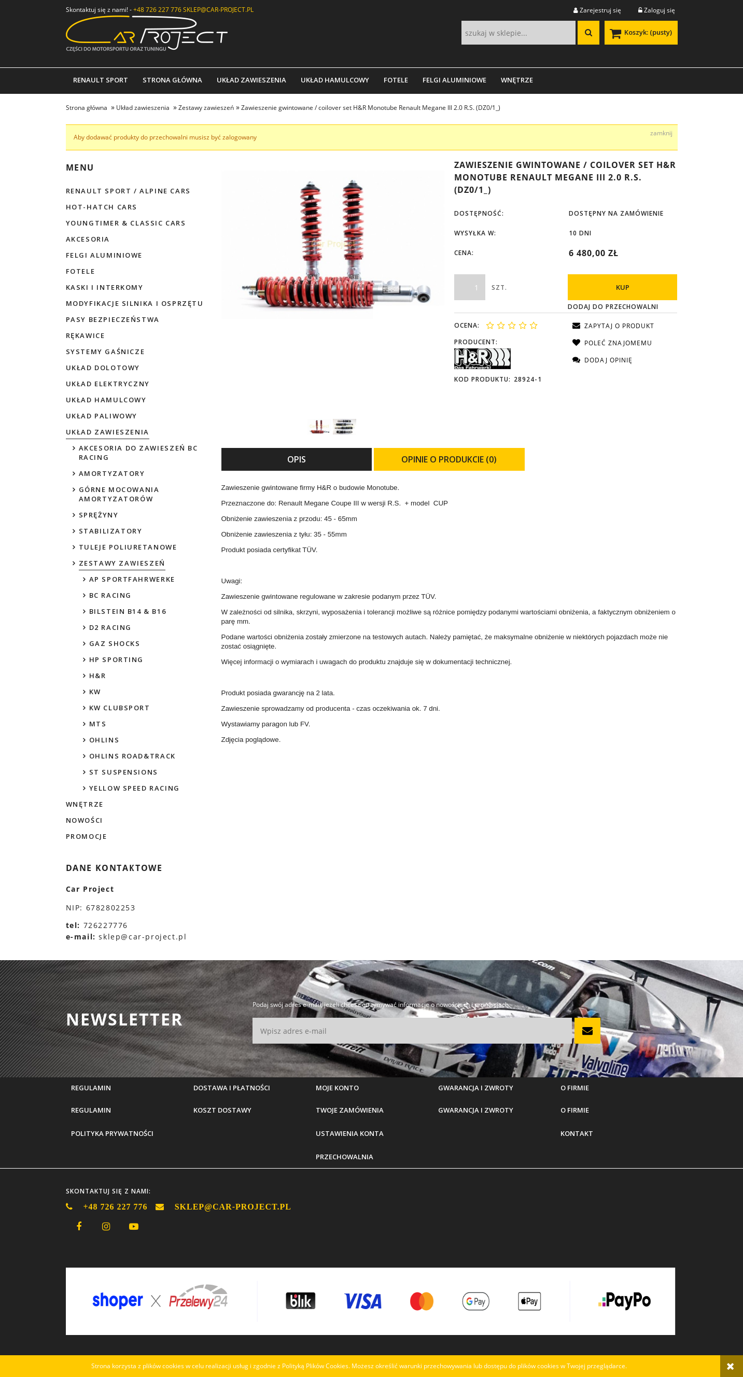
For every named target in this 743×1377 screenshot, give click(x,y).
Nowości (84, 820)
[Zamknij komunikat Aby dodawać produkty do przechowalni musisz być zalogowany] (661, 133)
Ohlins (104, 739)
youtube (134, 1227)
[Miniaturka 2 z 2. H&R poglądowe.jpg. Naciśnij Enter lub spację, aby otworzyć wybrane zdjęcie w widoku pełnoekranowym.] (344, 426)
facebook (79, 1227)
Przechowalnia (344, 1156)
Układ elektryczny (108, 383)
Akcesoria (88, 239)
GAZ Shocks (115, 643)
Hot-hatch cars (101, 207)
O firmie (574, 1110)
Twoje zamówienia (350, 1110)
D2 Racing (110, 627)
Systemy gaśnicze (105, 351)
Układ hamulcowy (106, 399)
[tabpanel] (449, 613)
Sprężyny (99, 514)
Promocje (86, 836)
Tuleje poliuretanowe (128, 547)
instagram (106, 1227)
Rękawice (85, 335)
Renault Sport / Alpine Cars (128, 190)
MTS (98, 723)
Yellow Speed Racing (134, 788)
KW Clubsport (119, 707)
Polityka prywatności (112, 1133)
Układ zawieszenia (107, 432)
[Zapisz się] (587, 1031)
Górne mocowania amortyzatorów (119, 494)
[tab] (296, 459)
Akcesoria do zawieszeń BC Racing (138, 452)
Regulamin (91, 1110)
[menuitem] (100, 80)
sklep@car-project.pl (143, 937)
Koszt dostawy (222, 1110)
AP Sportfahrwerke (132, 579)
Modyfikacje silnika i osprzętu (135, 303)
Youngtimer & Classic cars (126, 223)
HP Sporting (116, 659)
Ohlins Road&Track (132, 756)
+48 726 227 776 (157, 9)
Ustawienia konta (350, 1133)
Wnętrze (85, 804)
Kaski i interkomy (105, 287)
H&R (97, 675)
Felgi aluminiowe (104, 255)
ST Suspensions (123, 772)
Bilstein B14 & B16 (127, 611)
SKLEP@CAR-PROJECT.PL (218, 9)
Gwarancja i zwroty (475, 1110)
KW (95, 691)
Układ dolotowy (103, 367)
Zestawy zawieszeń (122, 563)
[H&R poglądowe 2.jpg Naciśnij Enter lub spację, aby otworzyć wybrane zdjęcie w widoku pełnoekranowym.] (333, 245)
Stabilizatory (111, 531)
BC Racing (110, 595)
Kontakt (576, 1133)
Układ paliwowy (101, 415)
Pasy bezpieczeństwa (113, 319)
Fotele (80, 271)
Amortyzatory (112, 473)
